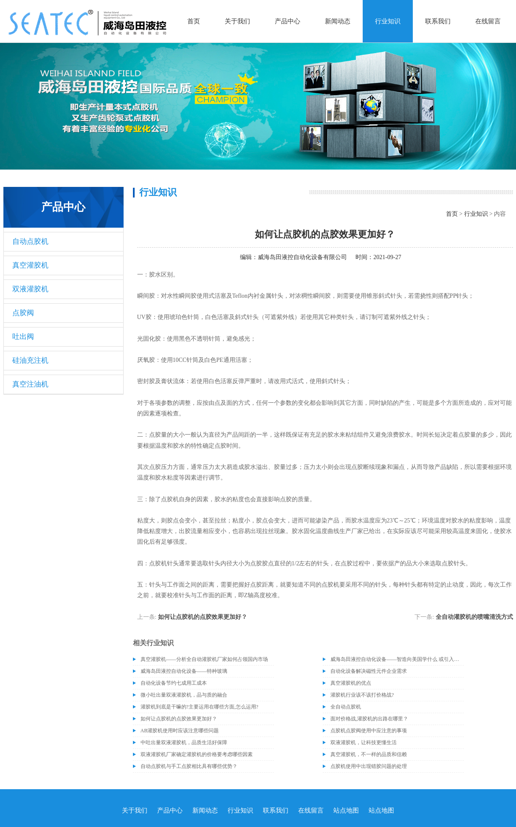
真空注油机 (30, 384)
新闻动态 (337, 21)
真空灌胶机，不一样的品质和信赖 (368, 754)
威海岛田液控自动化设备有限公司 (302, 257)
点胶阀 (23, 313)
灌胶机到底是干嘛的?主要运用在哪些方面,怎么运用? (200, 707)
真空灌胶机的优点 (350, 683)
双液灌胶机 (30, 289)
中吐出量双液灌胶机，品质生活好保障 (184, 742)
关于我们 (237, 21)
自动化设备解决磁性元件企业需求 (368, 671)
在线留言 (488, 21)
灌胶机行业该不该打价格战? (362, 695)
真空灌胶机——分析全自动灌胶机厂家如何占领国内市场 (204, 659)
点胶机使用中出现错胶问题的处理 (368, 766)
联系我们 (438, 21)
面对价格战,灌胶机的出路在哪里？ (369, 719)
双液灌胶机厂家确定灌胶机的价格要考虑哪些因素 (197, 754)
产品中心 (287, 21)
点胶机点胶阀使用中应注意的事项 (368, 731)
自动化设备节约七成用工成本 (174, 683)
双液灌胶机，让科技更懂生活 (363, 742)
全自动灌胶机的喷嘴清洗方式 (474, 617)
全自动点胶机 (345, 707)
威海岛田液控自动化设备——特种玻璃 (184, 671)
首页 (193, 21)
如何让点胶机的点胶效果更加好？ (202, 617)
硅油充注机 (30, 360)
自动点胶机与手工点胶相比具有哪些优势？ (189, 766)
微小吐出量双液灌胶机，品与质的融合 (184, 695)
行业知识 (387, 21)
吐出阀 (23, 337)
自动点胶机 (30, 241)
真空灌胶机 (30, 265)
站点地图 (346, 810)
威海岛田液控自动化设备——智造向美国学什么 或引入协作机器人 (397, 659)
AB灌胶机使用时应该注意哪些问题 (180, 731)
